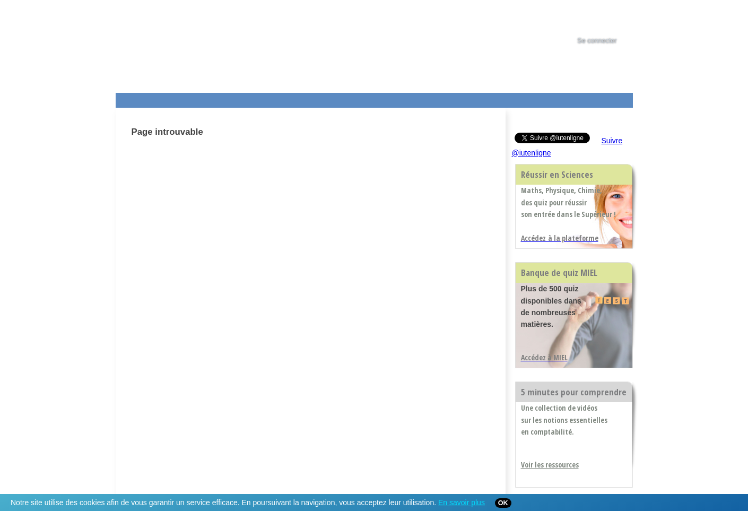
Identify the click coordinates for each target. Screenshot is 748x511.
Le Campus (218, 98)
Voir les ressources (550, 465)
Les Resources (139, 98)
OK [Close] (503, 503)
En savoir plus (461, 502)
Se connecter (596, 41)
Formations (268, 98)
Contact (467, 98)
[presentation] (607, 18)
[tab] (607, 18)
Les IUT (365, 98)
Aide (411, 98)
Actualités (317, 98)
